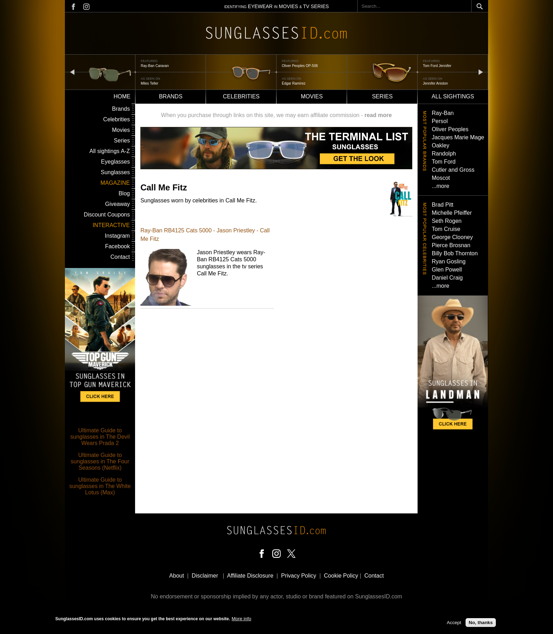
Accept (454, 623)
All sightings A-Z (109, 151)
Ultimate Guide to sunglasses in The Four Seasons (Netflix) (100, 461)
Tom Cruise (446, 229)
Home (122, 96)
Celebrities (241, 96)
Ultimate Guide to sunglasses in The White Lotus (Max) (100, 486)
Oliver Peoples (450, 129)
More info (241, 619)
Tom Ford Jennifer (437, 66)
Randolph (444, 154)
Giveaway (117, 204)
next (481, 71)
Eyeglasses (115, 162)
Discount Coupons (107, 215)
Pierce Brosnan (451, 245)
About (176, 576)
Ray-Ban (443, 113)
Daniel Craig (447, 278)
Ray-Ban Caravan (155, 66)
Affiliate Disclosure (250, 576)
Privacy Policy (298, 576)
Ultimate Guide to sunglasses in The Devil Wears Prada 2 (100, 436)
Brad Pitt (442, 205)
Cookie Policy (341, 576)
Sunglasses (115, 172)
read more (377, 115)
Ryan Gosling (449, 261)
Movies (312, 96)
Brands (171, 96)
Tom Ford (444, 162)
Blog (124, 193)
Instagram (117, 236)
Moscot (441, 178)
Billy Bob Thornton (455, 253)
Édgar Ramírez (293, 83)
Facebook (117, 246)
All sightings (453, 96)
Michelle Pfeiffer (452, 213)
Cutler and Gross (453, 170)
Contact (120, 257)
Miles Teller (149, 83)
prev (72, 71)
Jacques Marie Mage (458, 137)
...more (440, 186)
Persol (440, 121)
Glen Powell (447, 270)
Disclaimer (205, 576)
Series (382, 96)
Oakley (440, 145)
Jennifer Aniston (435, 83)
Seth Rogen (447, 221)
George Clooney (452, 237)
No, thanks (481, 623)
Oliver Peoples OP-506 (300, 66)
